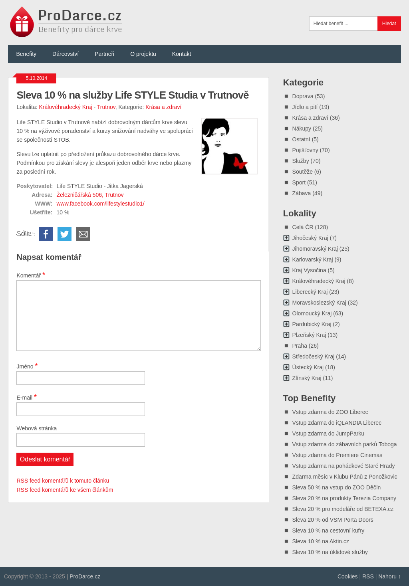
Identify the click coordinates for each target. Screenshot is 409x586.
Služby (300, 161)
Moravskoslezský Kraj (319, 302)
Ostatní (301, 139)
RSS (368, 576)
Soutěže (302, 171)
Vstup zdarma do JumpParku (328, 433)
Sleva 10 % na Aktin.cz (320, 541)
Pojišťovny (305, 150)
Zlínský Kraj (307, 378)
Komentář (30, 275)
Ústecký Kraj (308, 367)
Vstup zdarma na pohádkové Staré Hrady (343, 466)
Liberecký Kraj (310, 292)
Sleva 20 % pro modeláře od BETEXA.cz (343, 509)
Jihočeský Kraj (310, 238)
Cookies (348, 576)
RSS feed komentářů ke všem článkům (64, 490)
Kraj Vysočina (309, 270)
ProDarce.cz (84, 576)
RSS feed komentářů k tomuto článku (62, 480)
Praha (299, 345)
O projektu (143, 54)
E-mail (26, 397)
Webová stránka (36, 428)
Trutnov (106, 107)
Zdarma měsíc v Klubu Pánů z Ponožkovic (344, 476)
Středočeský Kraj (313, 356)
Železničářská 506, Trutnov (89, 195)
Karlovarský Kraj (312, 259)
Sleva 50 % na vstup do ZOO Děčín (336, 487)
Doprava (303, 96)
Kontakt (181, 54)
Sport (299, 182)
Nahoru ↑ (389, 576)
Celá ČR (303, 227)
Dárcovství (65, 54)
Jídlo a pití (305, 107)
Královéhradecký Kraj (65, 107)
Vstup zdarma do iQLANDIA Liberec (336, 423)
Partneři (104, 54)
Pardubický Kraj (312, 324)
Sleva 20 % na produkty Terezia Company (344, 498)
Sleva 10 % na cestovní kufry (328, 530)
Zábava (301, 193)
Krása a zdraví (163, 107)
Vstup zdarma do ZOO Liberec (330, 412)
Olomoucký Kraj (312, 313)
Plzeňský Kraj (309, 335)
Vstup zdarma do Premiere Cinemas (337, 455)
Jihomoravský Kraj (315, 248)
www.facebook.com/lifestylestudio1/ (100, 203)
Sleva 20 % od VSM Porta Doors (332, 520)
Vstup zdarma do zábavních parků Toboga (344, 444)
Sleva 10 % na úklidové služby (330, 552)
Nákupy (301, 128)
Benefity (26, 54)
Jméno (27, 366)
